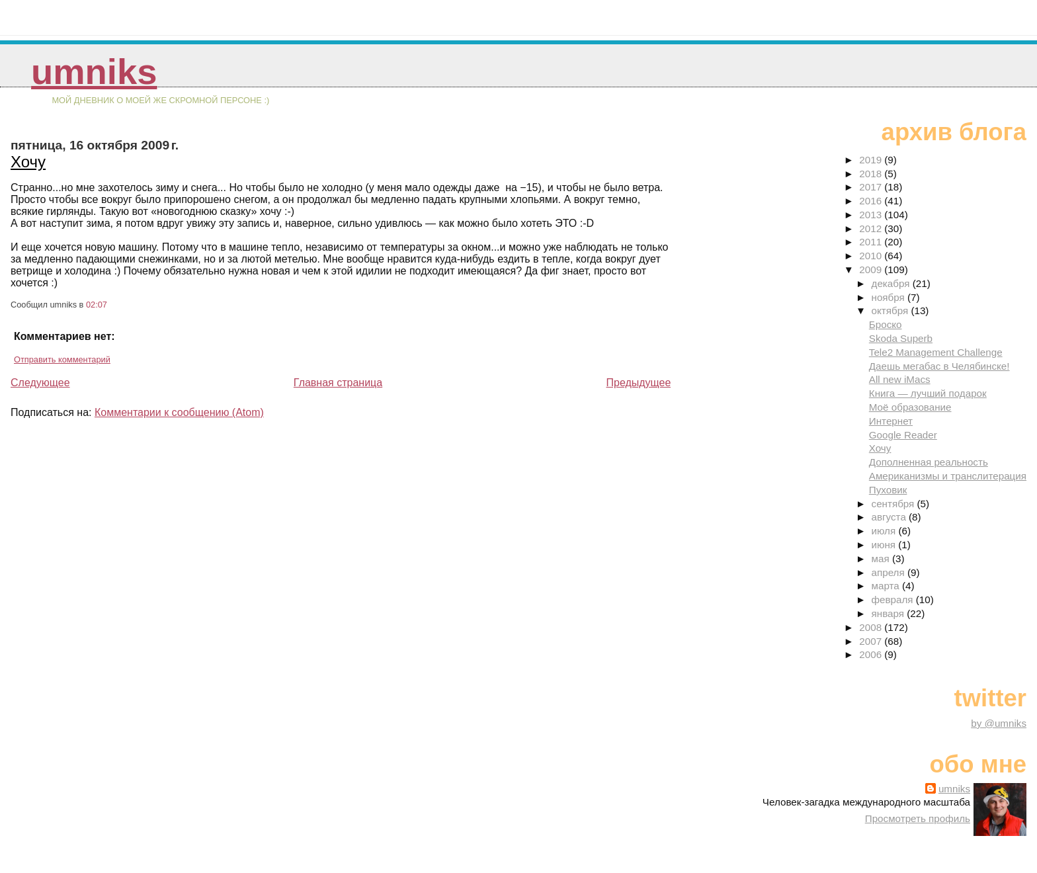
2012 (871, 228)
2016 (871, 200)
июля (885, 530)
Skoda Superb (901, 338)
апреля (889, 572)
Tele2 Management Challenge (936, 352)
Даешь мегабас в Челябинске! (939, 366)
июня (885, 544)
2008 (871, 627)
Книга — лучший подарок (928, 393)
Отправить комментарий (62, 359)
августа (890, 516)
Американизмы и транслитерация (947, 475)
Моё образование (910, 407)
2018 (871, 173)
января (889, 613)
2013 (871, 214)
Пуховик (888, 489)
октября (891, 310)
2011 (871, 241)
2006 (871, 654)
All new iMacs (900, 379)
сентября (894, 503)
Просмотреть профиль (917, 818)
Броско (885, 324)
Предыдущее (638, 382)
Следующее (40, 382)
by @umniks (998, 723)
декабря (892, 283)
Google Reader (903, 434)
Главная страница (338, 382)
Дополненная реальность (928, 462)
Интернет (891, 421)
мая (882, 558)
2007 (871, 641)
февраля (894, 599)
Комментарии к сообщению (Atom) (179, 412)
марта (887, 585)
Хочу (28, 162)
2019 (871, 159)
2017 (871, 186)
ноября (889, 297)
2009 (871, 269)
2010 (871, 255)
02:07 (96, 305)
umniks (94, 72)
